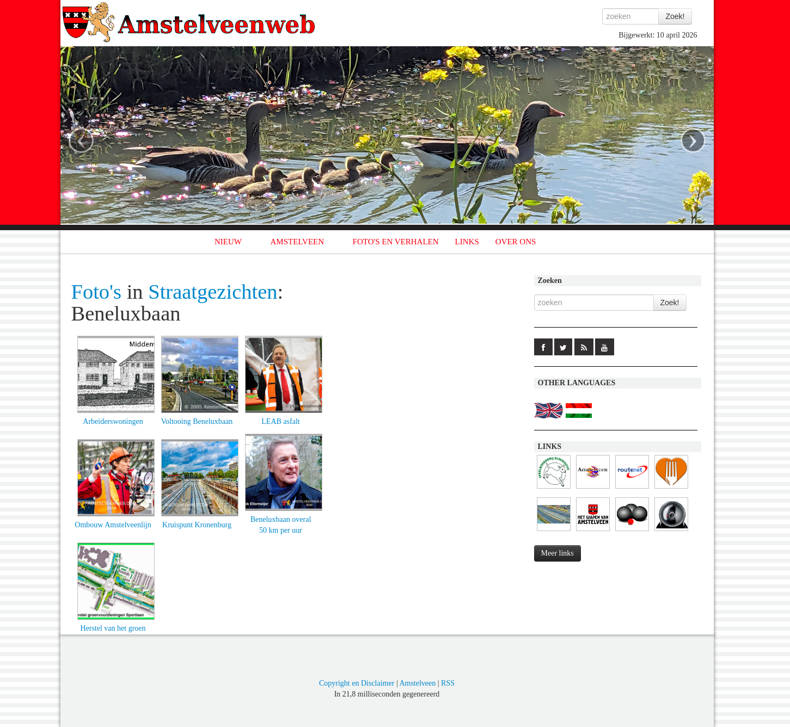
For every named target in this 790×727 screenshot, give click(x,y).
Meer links (557, 553)
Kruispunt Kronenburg (196, 525)
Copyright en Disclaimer (356, 683)
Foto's (96, 291)
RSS (448, 683)
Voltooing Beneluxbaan (197, 421)
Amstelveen (417, 683)
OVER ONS (515, 241)
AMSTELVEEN (297, 241)
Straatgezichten (212, 291)
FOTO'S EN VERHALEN (396, 241)
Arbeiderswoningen (113, 421)
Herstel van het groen (112, 628)
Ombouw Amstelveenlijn (113, 525)
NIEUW (228, 241)
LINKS (467, 241)
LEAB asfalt (280, 421)
